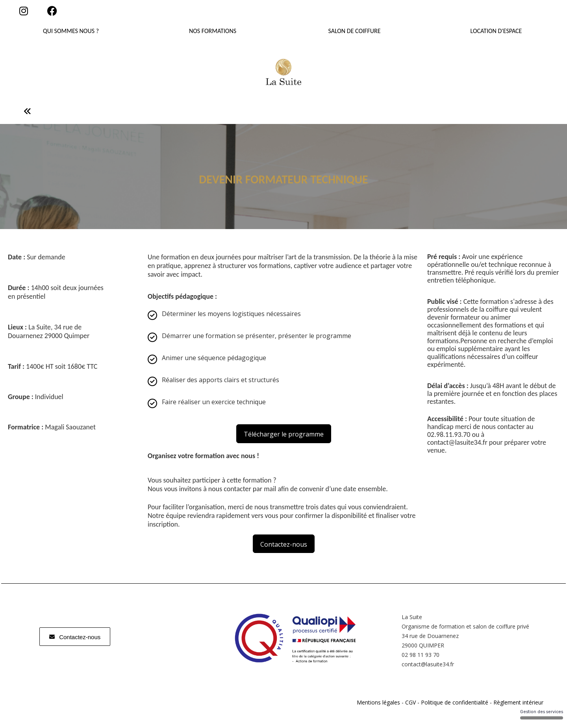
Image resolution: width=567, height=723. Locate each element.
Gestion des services (541, 714)
